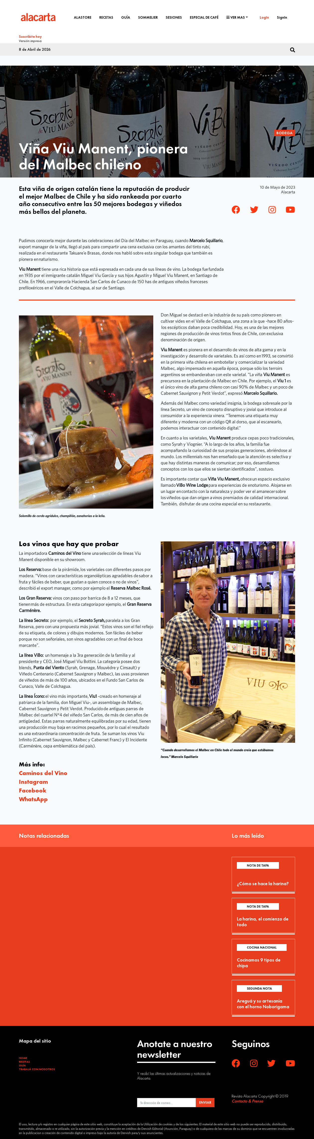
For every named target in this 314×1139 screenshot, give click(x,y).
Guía (125, 17)
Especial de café (204, 17)
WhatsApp (33, 798)
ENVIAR (205, 1101)
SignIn (282, 17)
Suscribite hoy (30, 36)
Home (23, 1056)
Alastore (82, 17)
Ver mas (235, 17)
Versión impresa (30, 40)
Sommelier (148, 17)
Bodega (284, 131)
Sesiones (174, 17)
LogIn (264, 17)
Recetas (106, 17)
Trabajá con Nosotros (37, 1067)
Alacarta (288, 190)
